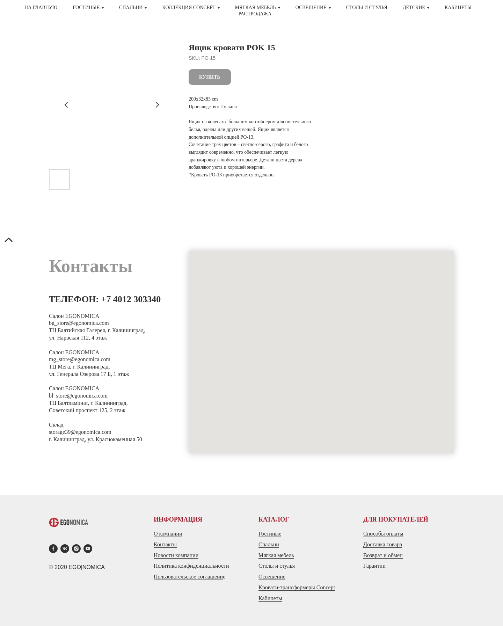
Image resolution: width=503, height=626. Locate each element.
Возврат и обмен (383, 555)
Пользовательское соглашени (188, 577)
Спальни (268, 544)
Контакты (165, 544)
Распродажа (255, 13)
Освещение (271, 577)
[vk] (64, 548)
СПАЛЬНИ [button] (131, 7)
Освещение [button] (311, 7)
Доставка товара (382, 544)
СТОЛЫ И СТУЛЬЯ (366, 7)
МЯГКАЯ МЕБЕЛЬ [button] (255, 7)
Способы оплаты (383, 534)
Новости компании (176, 555)
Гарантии (374, 566)
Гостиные (269, 534)
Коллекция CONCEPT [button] (188, 7)
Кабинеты (458, 7)
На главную (40, 7)
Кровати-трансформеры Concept (296, 587)
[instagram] (76, 548)
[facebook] (53, 548)
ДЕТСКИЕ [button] (414, 7)
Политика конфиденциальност (190, 566)
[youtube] (87, 548)
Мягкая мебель (276, 555)
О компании (168, 534)
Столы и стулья (276, 566)
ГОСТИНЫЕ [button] (86, 7)
